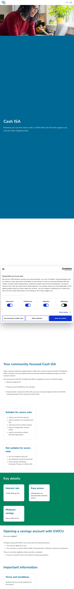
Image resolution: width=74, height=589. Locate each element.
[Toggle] (69, 2)
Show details (63, 312)
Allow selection (37, 318)
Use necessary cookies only (13, 318)
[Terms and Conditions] (19, 580)
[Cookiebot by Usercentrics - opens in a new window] (63, 269)
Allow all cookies (60, 318)
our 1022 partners (14, 279)
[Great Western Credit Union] (3, 2)
